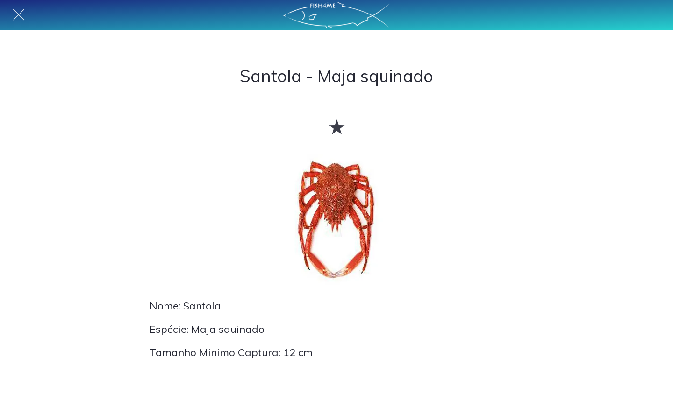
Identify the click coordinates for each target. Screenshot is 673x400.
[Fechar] (18, 15)
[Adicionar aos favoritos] (336, 126)
